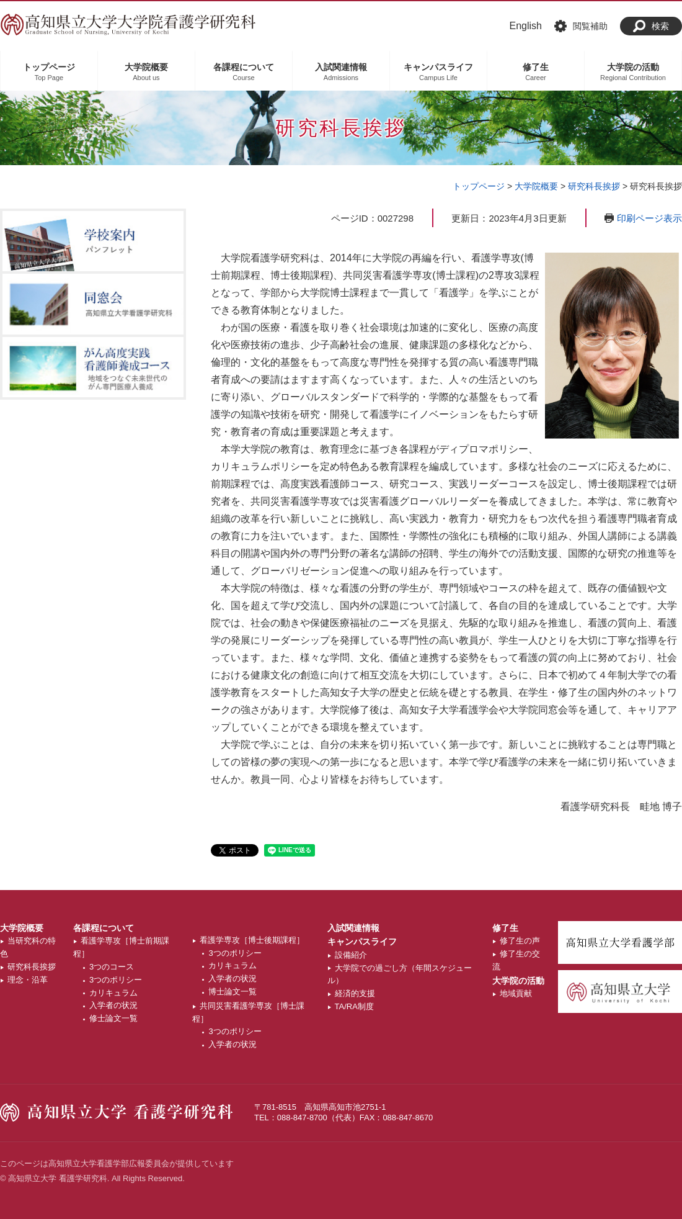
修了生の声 (520, 940)
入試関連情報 (353, 928)
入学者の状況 (113, 1005)
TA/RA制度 (354, 1006)
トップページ (479, 186)
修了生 (505, 928)
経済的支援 (355, 993)
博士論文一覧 (232, 991)
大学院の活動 (518, 981)
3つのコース (111, 966)
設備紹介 (351, 955)
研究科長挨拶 (594, 186)
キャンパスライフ (362, 942)
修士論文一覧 (113, 1018)
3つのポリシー (115, 979)
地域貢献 (516, 993)
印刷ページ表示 (649, 218)
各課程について (103, 928)
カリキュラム (113, 992)
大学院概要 (536, 186)
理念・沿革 (27, 979)
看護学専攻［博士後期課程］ (252, 940)
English (526, 25)
